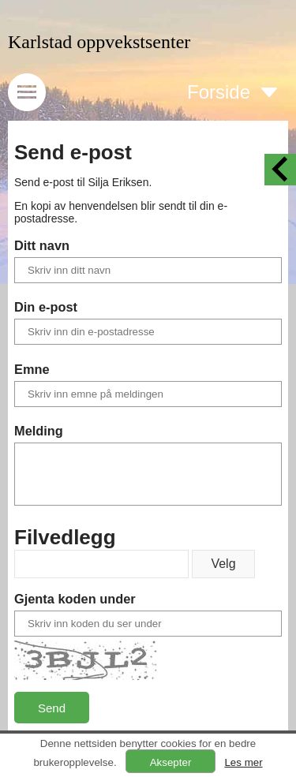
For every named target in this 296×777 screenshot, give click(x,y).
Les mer (243, 762)
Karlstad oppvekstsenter (99, 42)
